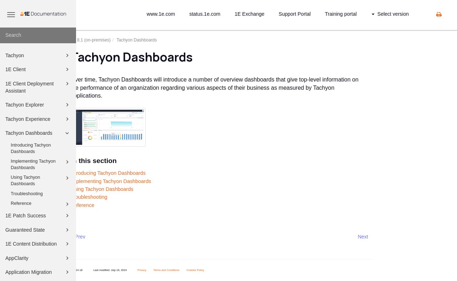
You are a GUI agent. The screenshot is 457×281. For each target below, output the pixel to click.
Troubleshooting (27, 193)
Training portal (341, 14)
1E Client (38, 69)
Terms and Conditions (182, 270)
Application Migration (38, 272)
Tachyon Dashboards (38, 133)
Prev (95, 237)
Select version (390, 14)
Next (378, 237)
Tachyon (38, 55)
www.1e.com (161, 14)
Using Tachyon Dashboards (41, 180)
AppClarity (38, 258)
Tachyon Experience (38, 119)
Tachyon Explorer (38, 105)
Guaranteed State (38, 230)
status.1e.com (204, 14)
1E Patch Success (38, 216)
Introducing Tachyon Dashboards (31, 148)
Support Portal (295, 14)
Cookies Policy (210, 270)
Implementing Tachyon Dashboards (41, 164)
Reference (41, 204)
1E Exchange (249, 14)
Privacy (156, 270)
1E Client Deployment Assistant (38, 87)
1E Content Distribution (38, 244)
